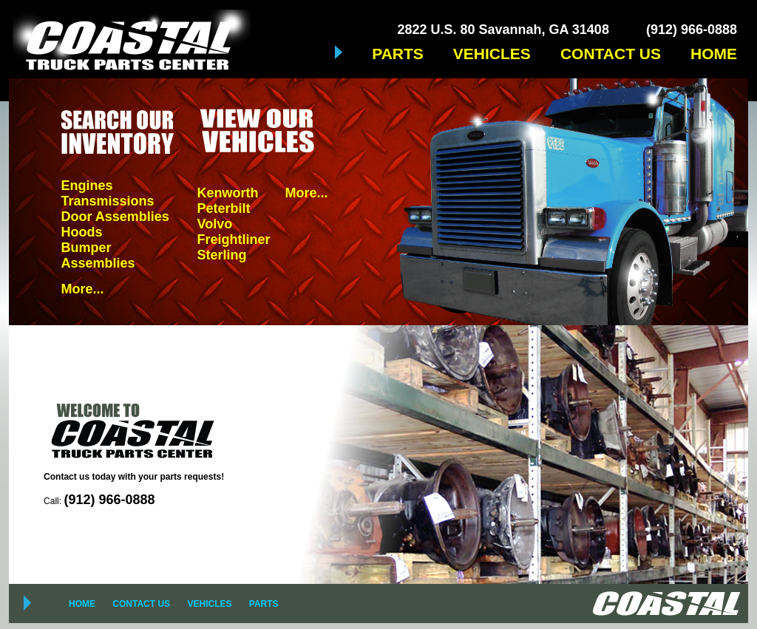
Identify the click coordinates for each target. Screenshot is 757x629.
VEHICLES (492, 53)
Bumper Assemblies (98, 255)
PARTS (398, 53)
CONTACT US (610, 53)
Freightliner (233, 239)
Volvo (214, 224)
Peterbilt (223, 208)
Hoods (81, 232)
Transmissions (107, 201)
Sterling (221, 255)
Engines (86, 185)
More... (82, 289)
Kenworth (227, 193)
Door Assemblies (115, 216)
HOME (713, 53)
